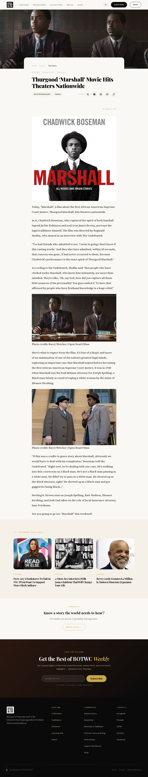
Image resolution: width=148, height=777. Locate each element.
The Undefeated (92, 235)
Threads (120, 720)
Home (34, 66)
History (58, 94)
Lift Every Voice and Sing (94, 733)
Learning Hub (57, 733)
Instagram (121, 713)
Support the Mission (93, 746)
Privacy (122, 770)
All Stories (56, 726)
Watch (70, 5)
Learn (80, 5)
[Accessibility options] (6, 770)
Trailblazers (39, 5)
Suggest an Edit (109, 109)
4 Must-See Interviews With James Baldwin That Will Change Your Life (73, 582)
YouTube (120, 733)
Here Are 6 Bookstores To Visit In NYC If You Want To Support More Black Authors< (32, 582)
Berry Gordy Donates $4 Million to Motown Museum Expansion (114, 580)
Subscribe (119, 5)
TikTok (119, 726)
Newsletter (89, 720)
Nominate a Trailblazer (94, 726)
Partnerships (89, 739)
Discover (24, 5)
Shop (135, 5)
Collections (56, 5)
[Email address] (63, 678)
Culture (42, 66)
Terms (114, 770)
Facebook (121, 739)
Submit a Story (74, 627)
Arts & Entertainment (42, 94)
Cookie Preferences (134, 770)
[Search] (105, 4)
